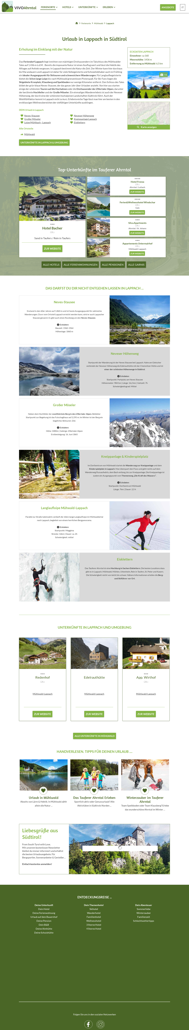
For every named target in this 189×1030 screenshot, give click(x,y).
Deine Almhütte (44, 930)
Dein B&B (44, 926)
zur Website (42, 715)
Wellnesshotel (93, 922)
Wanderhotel (94, 914)
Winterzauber (143, 914)
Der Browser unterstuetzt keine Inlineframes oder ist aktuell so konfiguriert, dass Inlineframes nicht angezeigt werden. (120, 857)
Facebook (89, 967)
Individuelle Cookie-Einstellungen (98, 1018)
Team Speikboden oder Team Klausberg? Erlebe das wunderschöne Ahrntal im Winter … (145, 786)
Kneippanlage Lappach (85, 119)
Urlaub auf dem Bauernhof (43, 918)
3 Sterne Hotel (93, 926)
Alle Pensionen (113, 264)
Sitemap (57, 1018)
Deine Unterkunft (44, 906)
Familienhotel (94, 918)
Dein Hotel (43, 910)
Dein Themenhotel (94, 906)
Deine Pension (43, 922)
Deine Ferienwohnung (44, 914)
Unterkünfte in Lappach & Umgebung (44, 142)
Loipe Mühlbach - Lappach (37, 122)
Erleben (108, 7)
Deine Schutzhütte (43, 934)
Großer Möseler (32, 119)
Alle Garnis (136, 264)
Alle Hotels (51, 264)
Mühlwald (29, 134)
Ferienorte (48, 7)
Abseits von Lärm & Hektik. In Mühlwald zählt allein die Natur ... (44, 784)
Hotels (66, 7)
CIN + (52, 232)
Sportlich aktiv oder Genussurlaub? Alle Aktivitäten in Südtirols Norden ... (94, 784)
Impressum (66, 1018)
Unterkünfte (87, 7)
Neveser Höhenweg (84, 115)
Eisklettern (79, 122)
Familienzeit (143, 918)
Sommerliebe (143, 910)
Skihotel (94, 910)
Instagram (101, 967)
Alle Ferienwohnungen (80, 264)
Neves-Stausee (32, 115)
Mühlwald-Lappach (42, 694)
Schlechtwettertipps (143, 922)
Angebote (168, 7)
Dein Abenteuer (143, 906)
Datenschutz (78, 1018)
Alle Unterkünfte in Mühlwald (95, 737)
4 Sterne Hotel (93, 930)
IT (183, 7)
